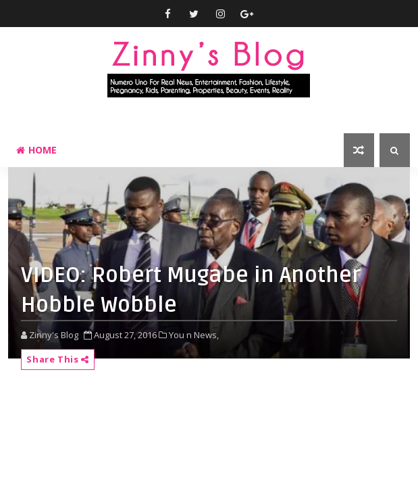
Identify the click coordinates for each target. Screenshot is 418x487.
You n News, (194, 335)
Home (36, 149)
